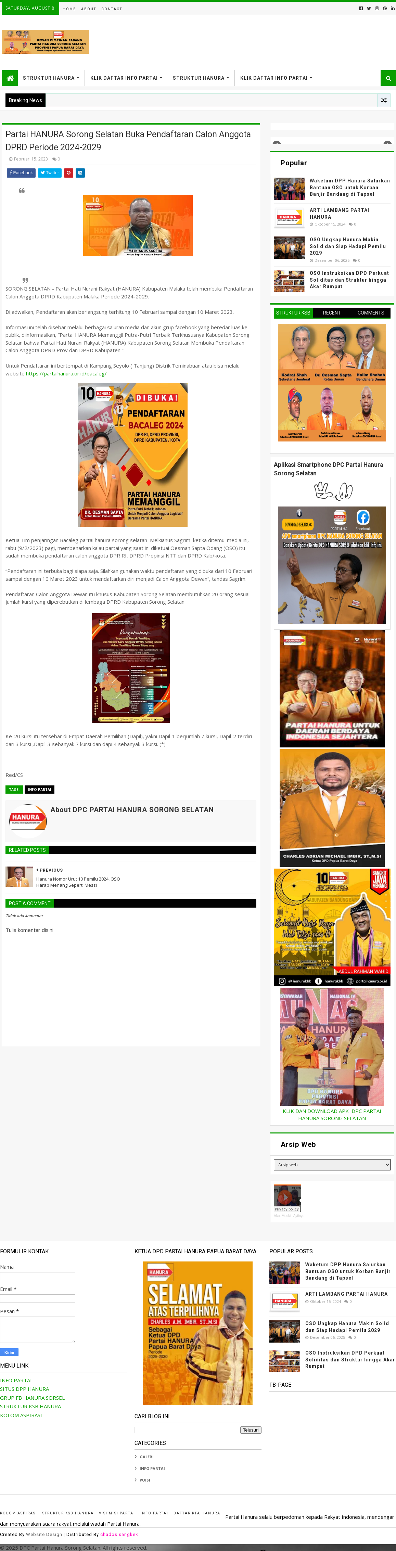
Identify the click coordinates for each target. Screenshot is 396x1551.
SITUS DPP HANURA (24, 1388)
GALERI (147, 1456)
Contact (111, 9)
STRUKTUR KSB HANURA (30, 1406)
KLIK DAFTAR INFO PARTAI (124, 78)
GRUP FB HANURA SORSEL (32, 1397)
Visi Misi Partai (117, 1513)
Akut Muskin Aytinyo (289, 1216)
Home (69, 9)
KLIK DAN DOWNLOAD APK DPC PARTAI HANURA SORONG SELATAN (332, 1114)
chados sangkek (119, 1534)
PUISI (145, 1480)
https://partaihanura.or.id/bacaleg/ (66, 373)
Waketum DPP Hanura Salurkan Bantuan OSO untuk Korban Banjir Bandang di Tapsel (350, 187)
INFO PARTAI (39, 789)
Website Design (44, 1534)
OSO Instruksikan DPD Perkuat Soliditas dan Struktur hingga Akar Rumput (349, 279)
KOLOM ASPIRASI (21, 1415)
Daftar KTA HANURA (197, 1513)
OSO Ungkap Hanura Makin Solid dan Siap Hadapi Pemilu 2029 (348, 246)
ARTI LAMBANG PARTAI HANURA (346, 1294)
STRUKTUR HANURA (49, 78)
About (88, 9)
